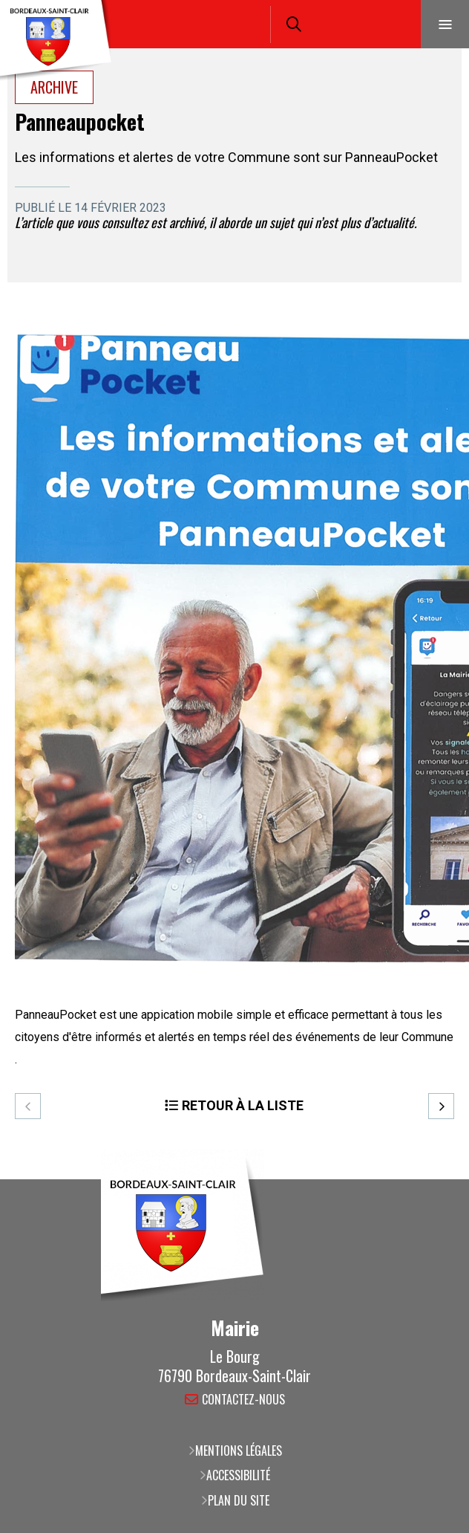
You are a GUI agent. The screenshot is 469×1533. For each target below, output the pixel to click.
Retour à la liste (243, 1105)
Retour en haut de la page (435, 1179)
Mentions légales (238, 1450)
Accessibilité (238, 1475)
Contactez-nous (243, 1400)
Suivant (441, 1106)
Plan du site (238, 1500)
